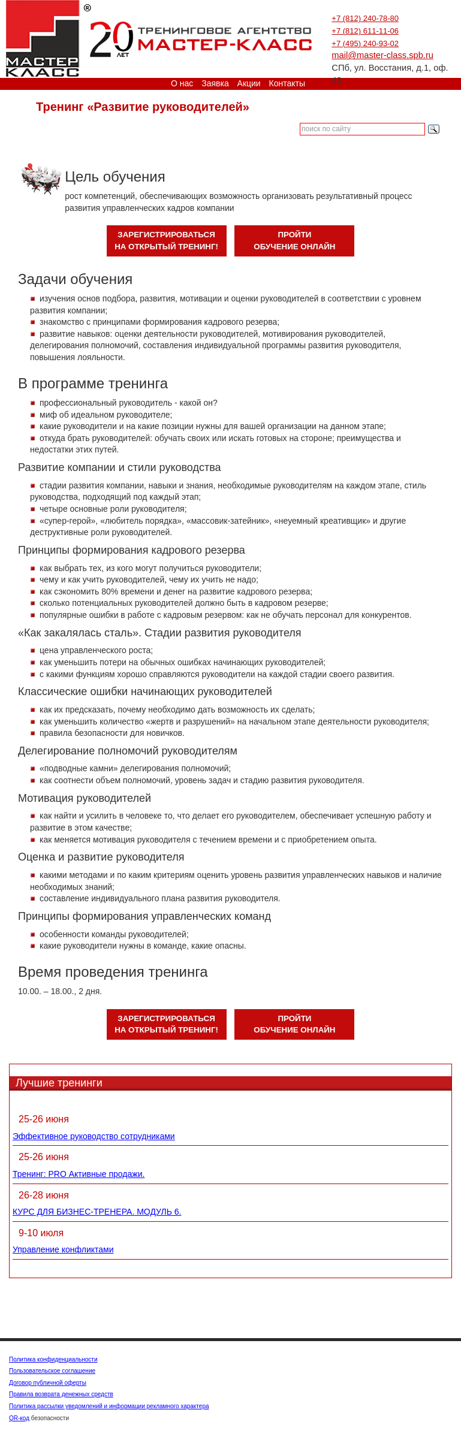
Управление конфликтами (63, 1249)
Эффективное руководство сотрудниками (94, 1136)
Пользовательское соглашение (52, 1370)
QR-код (19, 1418)
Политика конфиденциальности (53, 1359)
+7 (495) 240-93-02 (365, 43)
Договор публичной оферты (47, 1382)
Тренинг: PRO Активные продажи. (78, 1174)
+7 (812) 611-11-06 (365, 30)
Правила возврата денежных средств (61, 1394)
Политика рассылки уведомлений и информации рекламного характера (109, 1406)
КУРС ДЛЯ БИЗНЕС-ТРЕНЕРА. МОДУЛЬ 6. (97, 1211)
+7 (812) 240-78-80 (365, 18)
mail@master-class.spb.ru (382, 55)
